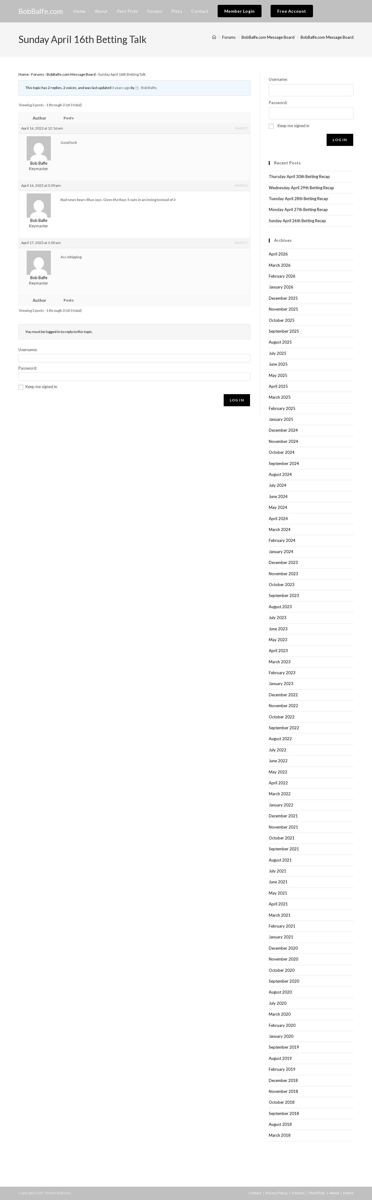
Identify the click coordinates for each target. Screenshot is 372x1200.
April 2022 (278, 782)
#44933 (241, 185)
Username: (27, 349)
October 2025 (282, 320)
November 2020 (283, 959)
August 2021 (280, 860)
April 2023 (278, 650)
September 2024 (284, 463)
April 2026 (278, 254)
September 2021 (284, 848)
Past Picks (317, 1193)
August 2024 (280, 474)
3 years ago (121, 87)
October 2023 (282, 584)
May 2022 (278, 772)
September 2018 (284, 1113)
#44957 (241, 242)
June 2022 (278, 760)
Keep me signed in (41, 386)
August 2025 (280, 342)
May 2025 (278, 375)
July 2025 (277, 353)
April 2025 (278, 386)
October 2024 (282, 452)
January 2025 (281, 419)
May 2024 (278, 507)
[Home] (214, 37)
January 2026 (281, 287)
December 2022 (283, 694)
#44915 (241, 128)
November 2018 (283, 1091)
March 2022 (280, 793)
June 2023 (278, 628)
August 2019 (280, 1058)
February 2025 (282, 408)
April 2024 (278, 518)
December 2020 (283, 948)
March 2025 (280, 397)
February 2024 (282, 540)
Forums (37, 74)
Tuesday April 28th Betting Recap (298, 198)
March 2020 (280, 1014)
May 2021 (278, 893)
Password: (27, 368)
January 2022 (281, 805)
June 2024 (278, 496)
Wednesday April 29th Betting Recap (301, 187)
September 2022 (284, 727)
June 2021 (278, 881)
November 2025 (283, 309)
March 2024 (280, 529)
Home (23, 74)
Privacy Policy (276, 1193)
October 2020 (282, 970)
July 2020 (277, 1003)
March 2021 (280, 915)
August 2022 (280, 738)
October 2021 (282, 838)
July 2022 (277, 749)
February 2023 (282, 672)
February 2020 (282, 1025)
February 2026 (282, 276)
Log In (237, 400)
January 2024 (281, 551)
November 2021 (283, 827)
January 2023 (281, 683)
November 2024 (283, 441)
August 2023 (280, 606)
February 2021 (282, 926)
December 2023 (283, 562)
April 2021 (278, 904)
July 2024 (277, 485)
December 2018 (283, 1080)
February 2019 (282, 1069)
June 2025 (278, 364)
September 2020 (284, 981)
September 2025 (284, 331)
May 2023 (278, 639)
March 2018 (280, 1135)
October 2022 (282, 716)
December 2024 (283, 430)
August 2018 (280, 1124)
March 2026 (280, 265)
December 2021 (283, 815)
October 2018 (282, 1102)
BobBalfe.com (40, 11)
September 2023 (284, 595)
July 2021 (277, 871)
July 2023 (277, 617)
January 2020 (281, 1036)
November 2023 (283, 573)
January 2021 (281, 937)
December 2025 (283, 298)
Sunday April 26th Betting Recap (297, 220)
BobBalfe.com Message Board (327, 37)
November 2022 (283, 705)
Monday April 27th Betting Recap (298, 209)
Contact (255, 1193)
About (334, 1193)
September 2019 (284, 1047)
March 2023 (280, 661)
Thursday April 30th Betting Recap (299, 176)
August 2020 (280, 992)
